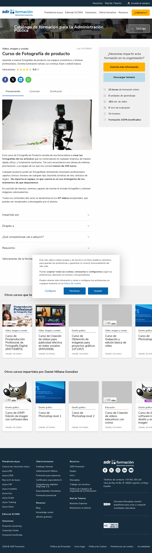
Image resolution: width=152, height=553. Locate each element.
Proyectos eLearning (12, 526)
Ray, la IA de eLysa (11, 480)
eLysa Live (7, 493)
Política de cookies (72, 283)
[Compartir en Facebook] (5, 80)
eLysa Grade (8, 497)
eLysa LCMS (7, 475)
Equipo (73, 471)
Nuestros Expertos (78, 503)
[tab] (13, 91)
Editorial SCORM (74, 12)
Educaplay (75, 480)
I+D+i (72, 475)
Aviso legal (79, 546)
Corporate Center (10, 530)
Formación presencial (46, 495)
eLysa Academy (9, 488)
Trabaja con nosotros (80, 484)
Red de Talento (113, 3)
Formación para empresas (48, 475)
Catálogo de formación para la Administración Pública (58, 28)
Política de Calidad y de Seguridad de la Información (83, 489)
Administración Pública (46, 471)
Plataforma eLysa (53, 12)
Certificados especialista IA (49, 480)
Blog (38, 507)
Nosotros (98, 3)
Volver (138, 28)
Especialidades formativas (48, 491)
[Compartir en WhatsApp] (28, 80)
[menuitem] (97, 3)
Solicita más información (124, 67)
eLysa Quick (8, 506)
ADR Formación (77, 466)
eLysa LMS (7, 471)
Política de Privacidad (60, 546)
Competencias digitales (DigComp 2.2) (47, 485)
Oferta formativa (107, 12)
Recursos (123, 12)
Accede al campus (139, 3)
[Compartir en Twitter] (13, 80)
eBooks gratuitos (44, 516)
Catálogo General (44, 466)
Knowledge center (44, 512)
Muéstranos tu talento (80, 507)
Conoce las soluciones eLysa (15, 466)
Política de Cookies (98, 546)
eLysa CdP (7, 484)
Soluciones (90, 12)
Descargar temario (124, 77)
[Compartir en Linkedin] (21, 80)
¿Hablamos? (140, 12)
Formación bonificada (12, 535)
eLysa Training (9, 502)
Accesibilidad (143, 546)
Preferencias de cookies (122, 546)
